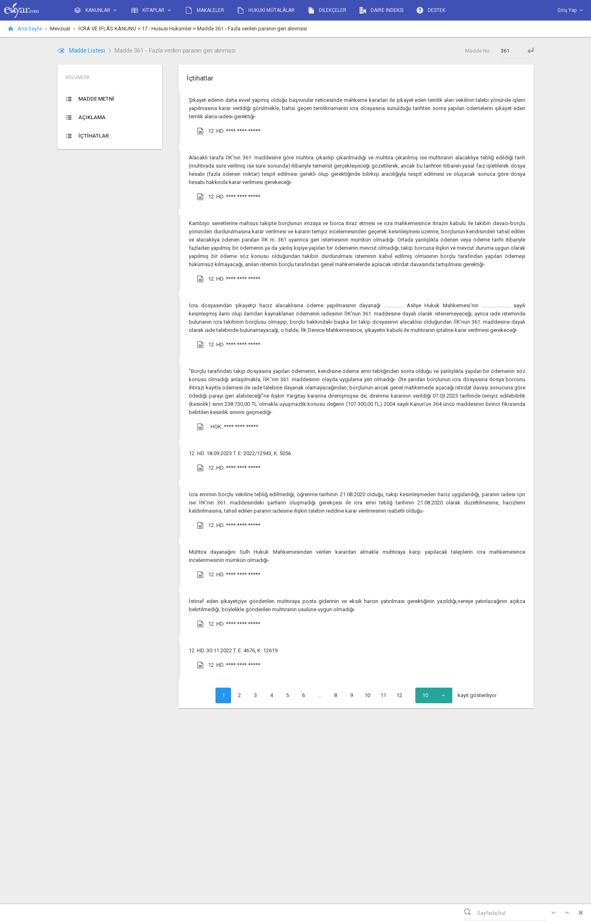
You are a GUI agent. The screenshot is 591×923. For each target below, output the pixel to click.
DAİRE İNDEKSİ (381, 10)
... (319, 695)
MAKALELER (205, 10)
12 (399, 695)
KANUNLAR (96, 10)
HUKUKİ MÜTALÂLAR (266, 10)
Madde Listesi (82, 50)
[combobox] (433, 695)
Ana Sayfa (25, 28)
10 (367, 695)
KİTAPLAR (151, 10)
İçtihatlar (200, 78)
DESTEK (431, 10)
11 (383, 695)
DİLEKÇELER (327, 10)
